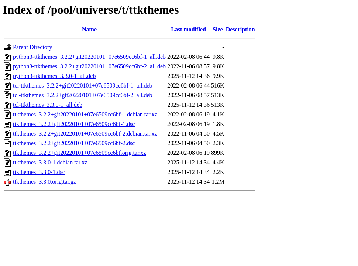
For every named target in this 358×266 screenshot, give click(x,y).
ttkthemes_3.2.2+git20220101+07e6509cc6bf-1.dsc (74, 124)
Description (240, 29)
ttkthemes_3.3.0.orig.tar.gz (44, 181)
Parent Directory (32, 47)
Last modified (188, 29)
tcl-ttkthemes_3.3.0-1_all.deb (47, 105)
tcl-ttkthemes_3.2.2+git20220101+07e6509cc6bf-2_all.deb (82, 95)
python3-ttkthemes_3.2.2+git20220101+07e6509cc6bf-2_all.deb (89, 66)
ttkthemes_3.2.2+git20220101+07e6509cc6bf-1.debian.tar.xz (85, 114)
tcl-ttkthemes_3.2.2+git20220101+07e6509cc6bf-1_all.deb (82, 85)
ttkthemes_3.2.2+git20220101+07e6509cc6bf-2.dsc (74, 143)
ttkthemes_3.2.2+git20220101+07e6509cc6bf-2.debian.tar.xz (85, 133)
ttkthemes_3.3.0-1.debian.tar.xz (50, 162)
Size (218, 29)
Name (89, 29)
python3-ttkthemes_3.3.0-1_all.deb (54, 76)
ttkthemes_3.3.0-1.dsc (39, 172)
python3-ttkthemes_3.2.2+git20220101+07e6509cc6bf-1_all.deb (89, 57)
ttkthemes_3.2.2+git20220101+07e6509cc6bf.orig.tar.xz (79, 153)
